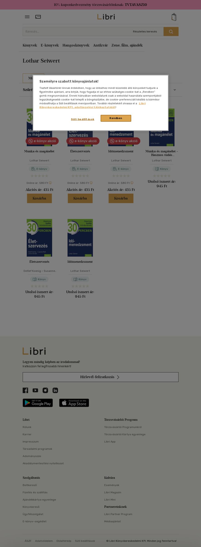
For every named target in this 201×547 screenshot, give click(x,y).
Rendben (115, 118)
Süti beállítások (82, 119)
